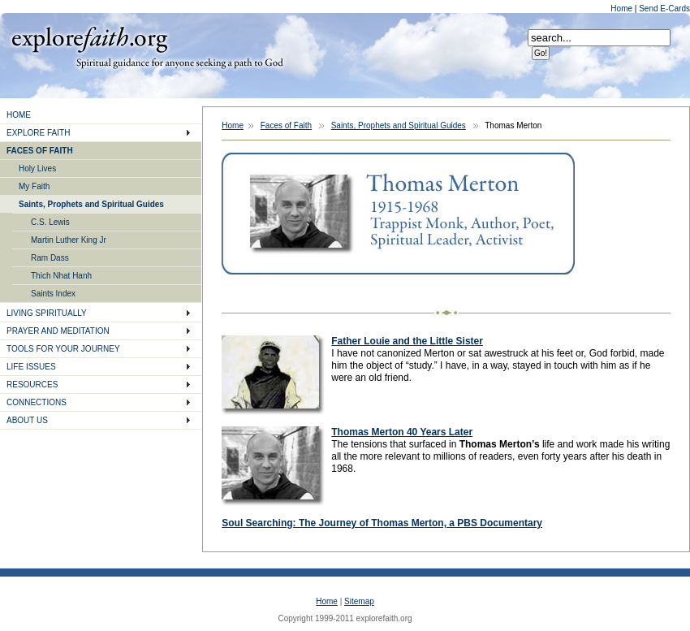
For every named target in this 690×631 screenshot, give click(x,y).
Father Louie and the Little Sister (407, 341)
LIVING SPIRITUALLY (46, 313)
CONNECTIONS (36, 402)
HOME (18, 114)
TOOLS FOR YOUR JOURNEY (63, 348)
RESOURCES (32, 384)
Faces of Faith (286, 125)
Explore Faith (89, 38)
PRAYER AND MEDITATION (58, 330)
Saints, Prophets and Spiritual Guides (91, 204)
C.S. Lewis (50, 222)
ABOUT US (27, 420)
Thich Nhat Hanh (61, 275)
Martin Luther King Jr (68, 240)
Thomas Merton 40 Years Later (401, 432)
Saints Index (53, 293)
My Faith (34, 186)
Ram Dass (50, 257)
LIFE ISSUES (31, 366)
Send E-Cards (664, 8)
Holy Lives (37, 168)
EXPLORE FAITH (38, 132)
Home (622, 8)
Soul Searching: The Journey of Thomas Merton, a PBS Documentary (382, 523)
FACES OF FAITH (39, 150)
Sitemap (359, 601)
